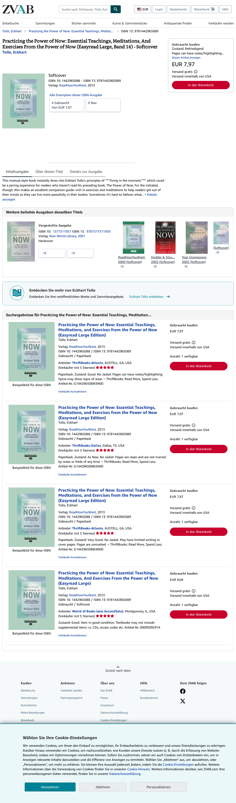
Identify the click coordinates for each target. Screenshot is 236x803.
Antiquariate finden (178, 23)
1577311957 (62, 231)
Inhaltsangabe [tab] (17, 171)
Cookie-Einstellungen (178, 764)
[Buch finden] (116, 9)
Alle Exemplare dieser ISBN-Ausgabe (76, 95)
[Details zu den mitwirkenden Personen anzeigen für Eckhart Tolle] (14, 52)
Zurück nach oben (118, 670)
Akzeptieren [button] (50, 787)
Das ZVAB (106, 690)
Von (67, 104)
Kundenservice (149, 698)
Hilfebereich (147, 690)
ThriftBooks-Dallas (86, 445)
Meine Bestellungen (33, 712)
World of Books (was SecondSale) (97, 611)
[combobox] (84, 9)
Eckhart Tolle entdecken (150, 296)
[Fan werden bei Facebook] (183, 691)
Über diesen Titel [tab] (49, 171)
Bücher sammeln (84, 23)
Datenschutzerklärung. (125, 774)
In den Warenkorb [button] (201, 85)
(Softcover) (221, 248)
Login (159, 9)
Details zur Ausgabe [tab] (86, 171)
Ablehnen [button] (103, 787)
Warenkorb (27, 720)
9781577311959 (98, 231)
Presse (104, 698)
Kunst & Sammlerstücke (129, 23)
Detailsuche (10, 23)
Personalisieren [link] (159, 787)
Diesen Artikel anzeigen (186, 57)
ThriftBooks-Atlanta (87, 363)
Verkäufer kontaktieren (72, 391)
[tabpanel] (83, 189)
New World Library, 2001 (67, 236)
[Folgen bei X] (183, 701)
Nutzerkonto (178, 9)
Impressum (107, 705)
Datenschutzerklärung (114, 712)
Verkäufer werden (221, 23)
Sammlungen (45, 23)
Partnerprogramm (72, 698)
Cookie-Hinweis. (138, 769)
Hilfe (225, 9)
